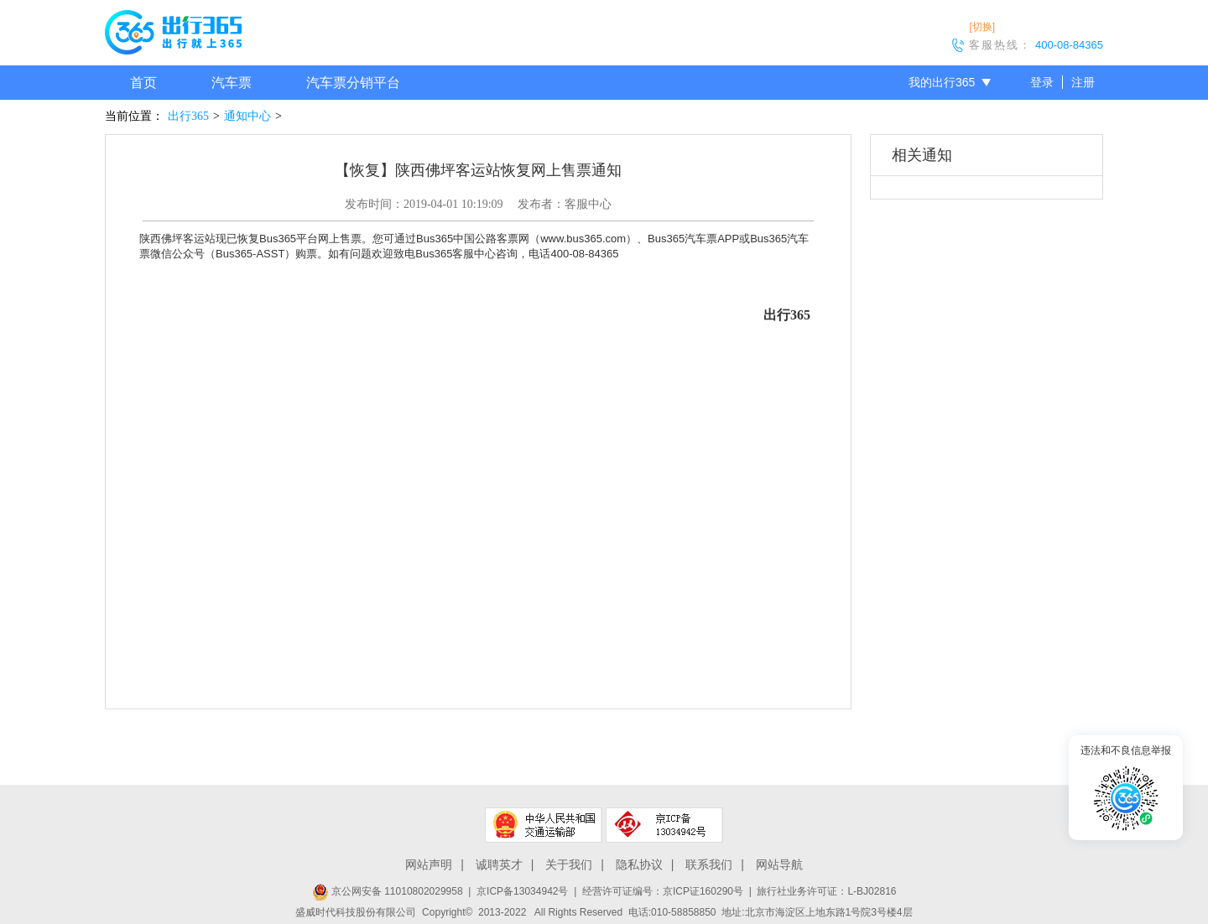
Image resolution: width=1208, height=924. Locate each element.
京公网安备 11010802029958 (387, 891)
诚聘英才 (499, 864)
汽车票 (231, 82)
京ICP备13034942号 (522, 891)
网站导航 (779, 864)
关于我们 (568, 864)
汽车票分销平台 (353, 82)
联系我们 (708, 864)
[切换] (982, 27)
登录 (1042, 82)
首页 (143, 82)
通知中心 (247, 116)
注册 (1083, 82)
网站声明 (428, 864)
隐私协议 (639, 864)
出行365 (188, 116)
